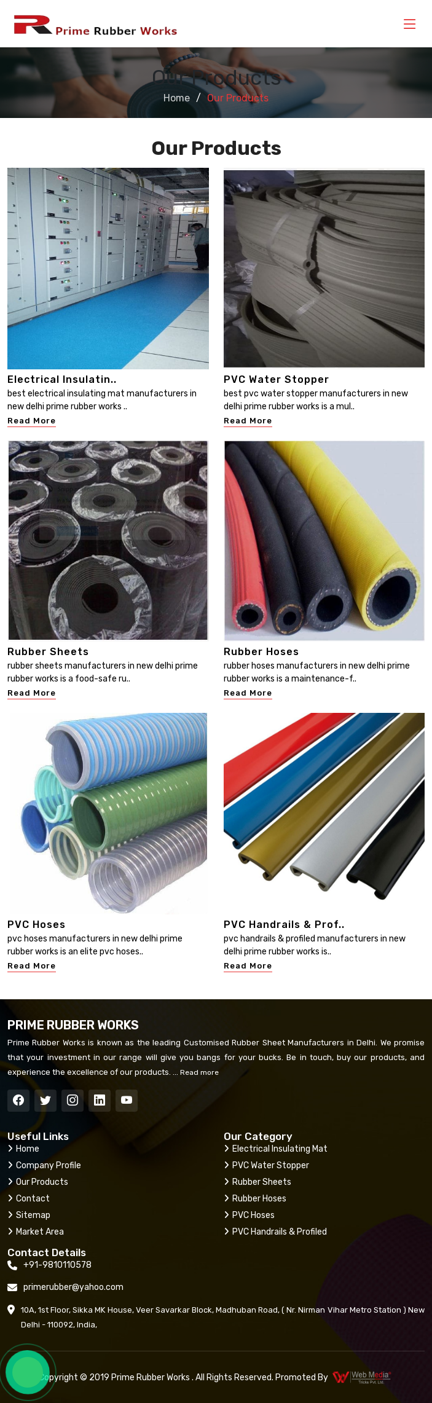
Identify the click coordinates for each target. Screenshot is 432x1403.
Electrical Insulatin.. (62, 379)
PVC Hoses (36, 924)
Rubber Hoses (261, 652)
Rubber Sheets (48, 652)
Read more (198, 1072)
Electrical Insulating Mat (276, 1148)
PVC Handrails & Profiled (275, 1231)
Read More (31, 420)
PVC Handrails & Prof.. (284, 924)
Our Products (37, 1182)
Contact (28, 1198)
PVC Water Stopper (276, 379)
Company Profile (44, 1165)
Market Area (35, 1231)
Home (176, 98)
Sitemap (28, 1215)
